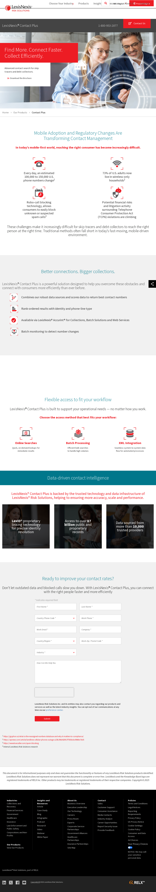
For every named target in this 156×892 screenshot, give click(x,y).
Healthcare (12, 818)
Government (12, 814)
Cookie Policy (134, 829)
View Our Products (15, 847)
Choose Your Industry (57, 14)
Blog (39, 814)
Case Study (42, 810)
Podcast (41, 822)
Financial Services (15, 810)
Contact (144, 14)
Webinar (41, 833)
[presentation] (54, 692)
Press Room (73, 819)
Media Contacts (105, 815)
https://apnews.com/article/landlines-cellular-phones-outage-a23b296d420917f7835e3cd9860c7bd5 (44, 740)
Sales (100, 803)
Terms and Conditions (138, 803)
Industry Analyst (105, 819)
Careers (71, 815)
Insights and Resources (105, 14)
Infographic (42, 818)
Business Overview (76, 803)
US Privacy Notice (136, 822)
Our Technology (74, 811)
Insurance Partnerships (77, 844)
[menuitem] (81, 15)
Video (39, 829)
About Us (128, 14)
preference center (54, 710)
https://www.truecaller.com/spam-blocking (21, 743)
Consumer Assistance (107, 811)
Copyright (35, 881)
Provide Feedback (106, 830)
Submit (47, 718)
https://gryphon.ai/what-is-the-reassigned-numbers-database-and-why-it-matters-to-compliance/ (44, 736)
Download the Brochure (18, 78)
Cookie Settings (135, 825)
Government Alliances (77, 833)
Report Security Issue (107, 826)
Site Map (71, 847)
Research (41, 825)
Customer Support (106, 807)
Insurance (11, 822)
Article (40, 806)
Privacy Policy (134, 818)
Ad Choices (133, 840)
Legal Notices (134, 807)
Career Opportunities (107, 822)
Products (81, 14)
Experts (70, 822)
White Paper (42, 837)
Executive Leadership (77, 807)
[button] (55, 618)
